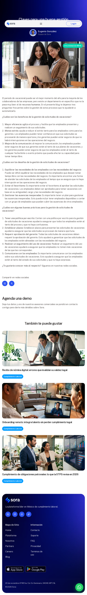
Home (8, 532)
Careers (9, 553)
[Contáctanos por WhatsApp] (65, 587)
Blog (7, 558)
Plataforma (10, 537)
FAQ (33, 542)
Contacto (35, 532)
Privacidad (36, 548)
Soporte (34, 537)
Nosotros (9, 542)
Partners (9, 548)
